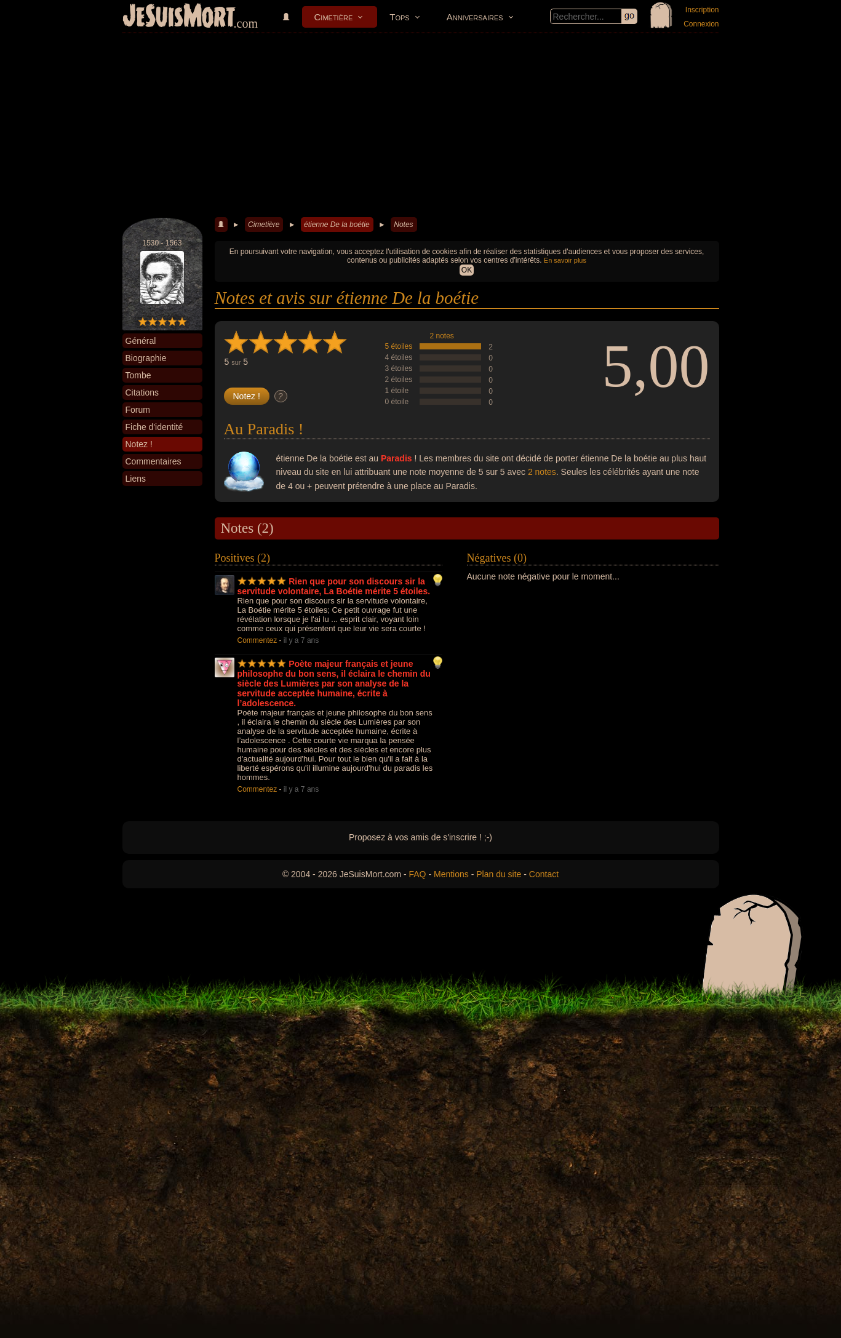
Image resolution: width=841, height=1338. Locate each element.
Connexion (701, 24)
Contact (544, 874)
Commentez (257, 640)
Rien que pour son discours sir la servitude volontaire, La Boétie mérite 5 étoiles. (334, 586)
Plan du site (498, 874)
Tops (399, 17)
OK (466, 270)
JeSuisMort (179, 17)
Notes (403, 224)
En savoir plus (565, 260)
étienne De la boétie (337, 224)
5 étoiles (399, 346)
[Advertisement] (420, 125)
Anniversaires (475, 17)
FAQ (417, 874)
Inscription (702, 10)
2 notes (442, 336)
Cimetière (333, 17)
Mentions (451, 874)
